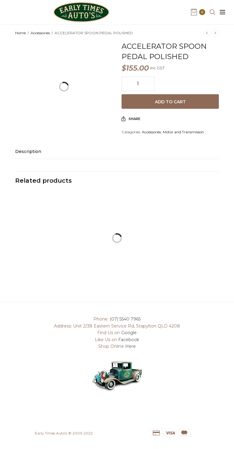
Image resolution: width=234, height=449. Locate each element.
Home (20, 33)
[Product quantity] (138, 84)
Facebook (128, 339)
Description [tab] (28, 151)
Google (129, 332)
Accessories (40, 33)
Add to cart (170, 102)
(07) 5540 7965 (125, 319)
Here (130, 346)
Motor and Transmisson (183, 132)
